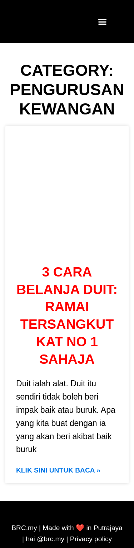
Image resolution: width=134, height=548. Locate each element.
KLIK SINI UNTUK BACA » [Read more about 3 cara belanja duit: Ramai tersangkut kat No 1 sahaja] (58, 470)
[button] (102, 21)
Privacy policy (91, 539)
